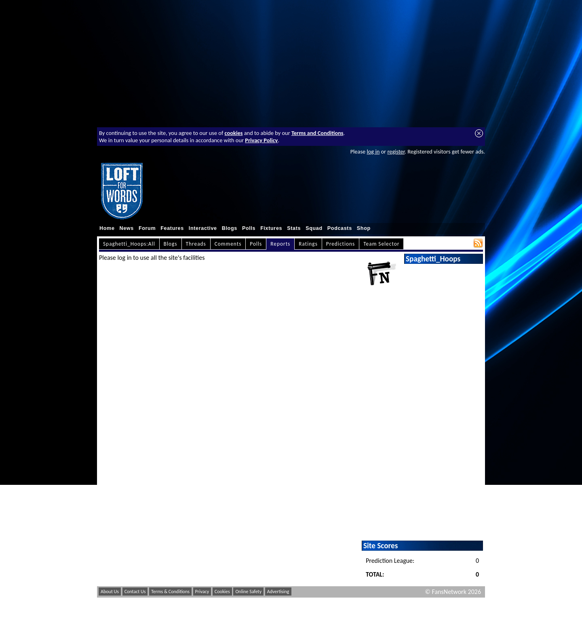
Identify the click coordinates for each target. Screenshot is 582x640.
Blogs (229, 228)
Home (107, 228)
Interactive (203, 228)
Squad (314, 228)
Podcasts (339, 228)
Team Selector (381, 243)
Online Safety (248, 591)
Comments (228, 243)
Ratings (308, 243)
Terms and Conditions (317, 133)
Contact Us (135, 591)
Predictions (340, 243)
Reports (280, 243)
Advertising (278, 591)
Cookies (222, 591)
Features (172, 228)
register (396, 151)
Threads (196, 243)
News (127, 228)
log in (373, 151)
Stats (294, 228)
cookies (234, 133)
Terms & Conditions (170, 591)
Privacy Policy (261, 140)
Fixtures (271, 228)
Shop (364, 228)
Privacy (202, 591)
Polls (248, 228)
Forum (147, 228)
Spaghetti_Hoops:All (129, 243)
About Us (110, 591)
